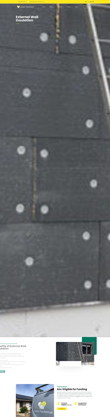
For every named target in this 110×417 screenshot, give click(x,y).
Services (60, 7)
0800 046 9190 (21, 1)
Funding (69, 7)
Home (43, 7)
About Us (52, 7)
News (76, 7)
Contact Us (88, 7)
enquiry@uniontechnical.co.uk (36, 1)
